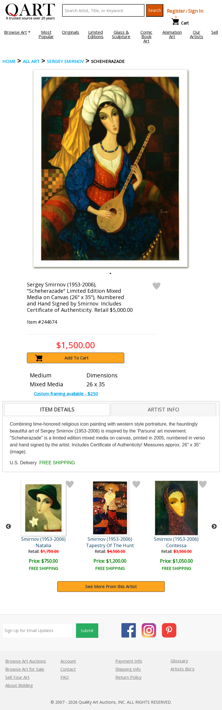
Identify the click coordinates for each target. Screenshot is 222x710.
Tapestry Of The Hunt (111, 545)
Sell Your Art (17, 677)
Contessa (178, 545)
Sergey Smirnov (65, 61)
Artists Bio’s (183, 669)
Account (68, 661)
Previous (8, 527)
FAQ (64, 677)
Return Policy (128, 677)
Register (176, 11)
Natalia (44, 545)
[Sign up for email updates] (37, 630)
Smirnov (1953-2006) (44, 539)
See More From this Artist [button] (111, 586)
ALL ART (31, 61)
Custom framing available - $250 (66, 393)
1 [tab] (110, 273)
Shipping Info (128, 669)
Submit (87, 630)
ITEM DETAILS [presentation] (57, 409)
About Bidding (19, 685)
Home (9, 61)
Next (214, 527)
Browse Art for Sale (24, 669)
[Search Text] (103, 10)
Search (154, 10)
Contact (68, 669)
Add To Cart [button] (76, 358)
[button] (17, 32)
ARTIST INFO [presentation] (163, 409)
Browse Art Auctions (25, 661)
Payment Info (128, 661)
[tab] (57, 409)
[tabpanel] (110, 168)
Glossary (179, 661)
